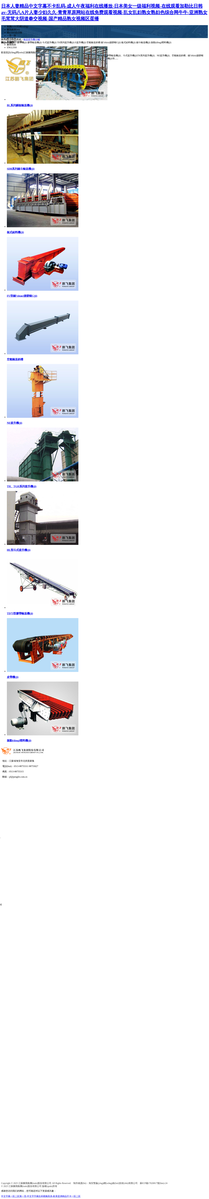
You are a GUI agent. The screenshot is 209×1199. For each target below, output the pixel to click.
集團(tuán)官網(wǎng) (17, 26)
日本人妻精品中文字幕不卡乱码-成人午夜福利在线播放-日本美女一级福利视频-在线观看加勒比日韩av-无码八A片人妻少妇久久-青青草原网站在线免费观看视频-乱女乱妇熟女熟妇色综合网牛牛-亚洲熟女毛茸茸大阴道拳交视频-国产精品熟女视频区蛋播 (104, 12)
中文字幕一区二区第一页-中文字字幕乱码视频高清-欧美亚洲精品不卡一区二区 (41, 1196)
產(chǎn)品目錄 (14, 32)
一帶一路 (11, 35)
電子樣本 (11, 38)
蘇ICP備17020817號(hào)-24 (153, 1184)
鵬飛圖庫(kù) (13, 29)
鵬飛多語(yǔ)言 (14, 41)
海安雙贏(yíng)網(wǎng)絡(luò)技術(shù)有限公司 (113, 1184)
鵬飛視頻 (11, 44)
